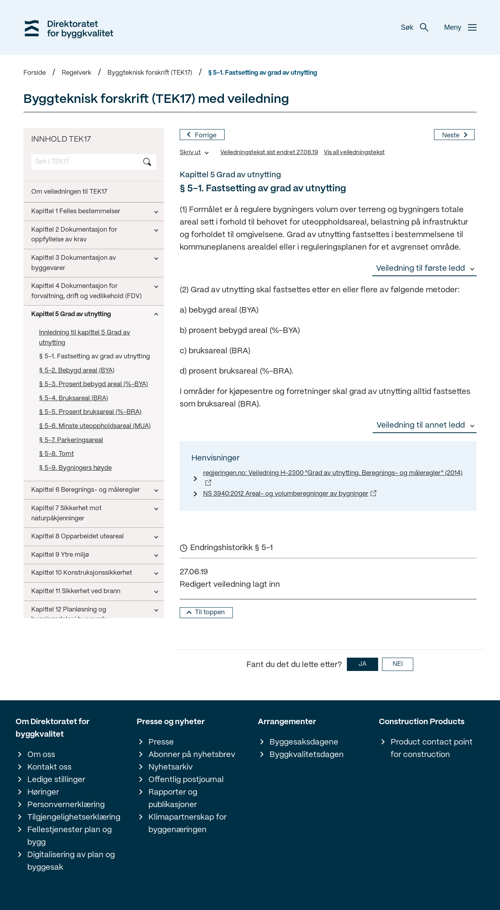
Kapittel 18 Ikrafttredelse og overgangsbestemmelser (71, 604)
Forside (34, 73)
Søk (415, 27)
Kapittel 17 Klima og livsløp (70, 580)
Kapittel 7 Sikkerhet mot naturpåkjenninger (66, 383)
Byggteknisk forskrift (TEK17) (149, 73)
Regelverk (76, 73)
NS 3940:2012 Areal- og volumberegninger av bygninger (285, 494)
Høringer (43, 792)
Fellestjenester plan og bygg (69, 836)
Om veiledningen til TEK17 (69, 192)
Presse (161, 742)
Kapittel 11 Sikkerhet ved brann (75, 461)
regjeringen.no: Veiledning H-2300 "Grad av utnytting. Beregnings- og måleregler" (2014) (332, 473)
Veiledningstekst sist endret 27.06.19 (269, 152)
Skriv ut (190, 152)
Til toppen (210, 612)
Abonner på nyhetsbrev (191, 755)
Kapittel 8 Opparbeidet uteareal (77, 406)
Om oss (41, 755)
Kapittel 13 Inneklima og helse (74, 508)
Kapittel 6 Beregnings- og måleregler (85, 360)
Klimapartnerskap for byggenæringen (187, 824)
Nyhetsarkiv (170, 767)
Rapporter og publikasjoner (172, 799)
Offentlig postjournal (186, 780)
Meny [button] (460, 27)
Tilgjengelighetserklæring (73, 817)
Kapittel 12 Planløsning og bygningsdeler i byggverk (68, 485)
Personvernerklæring (66, 805)
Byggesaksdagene (304, 742)
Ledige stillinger (56, 780)
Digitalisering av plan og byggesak (71, 861)
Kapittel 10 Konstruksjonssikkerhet (81, 443)
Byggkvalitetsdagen (307, 755)
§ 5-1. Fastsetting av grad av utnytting (262, 73)
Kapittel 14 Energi (56, 526)
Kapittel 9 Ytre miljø (60, 425)
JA (362, 664)
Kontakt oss (49, 767)
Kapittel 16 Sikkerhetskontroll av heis (85, 562)
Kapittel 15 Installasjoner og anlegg (82, 544)
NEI (398, 664)
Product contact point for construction (432, 749)
